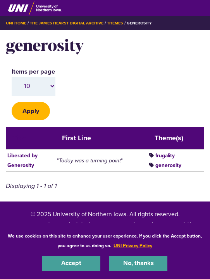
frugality (165, 155)
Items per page (33, 71)
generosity (168, 165)
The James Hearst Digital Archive (66, 23)
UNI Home (16, 23)
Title (19, 138)
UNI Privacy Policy (133, 245)
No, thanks (138, 263)
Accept (71, 263)
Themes (115, 23)
